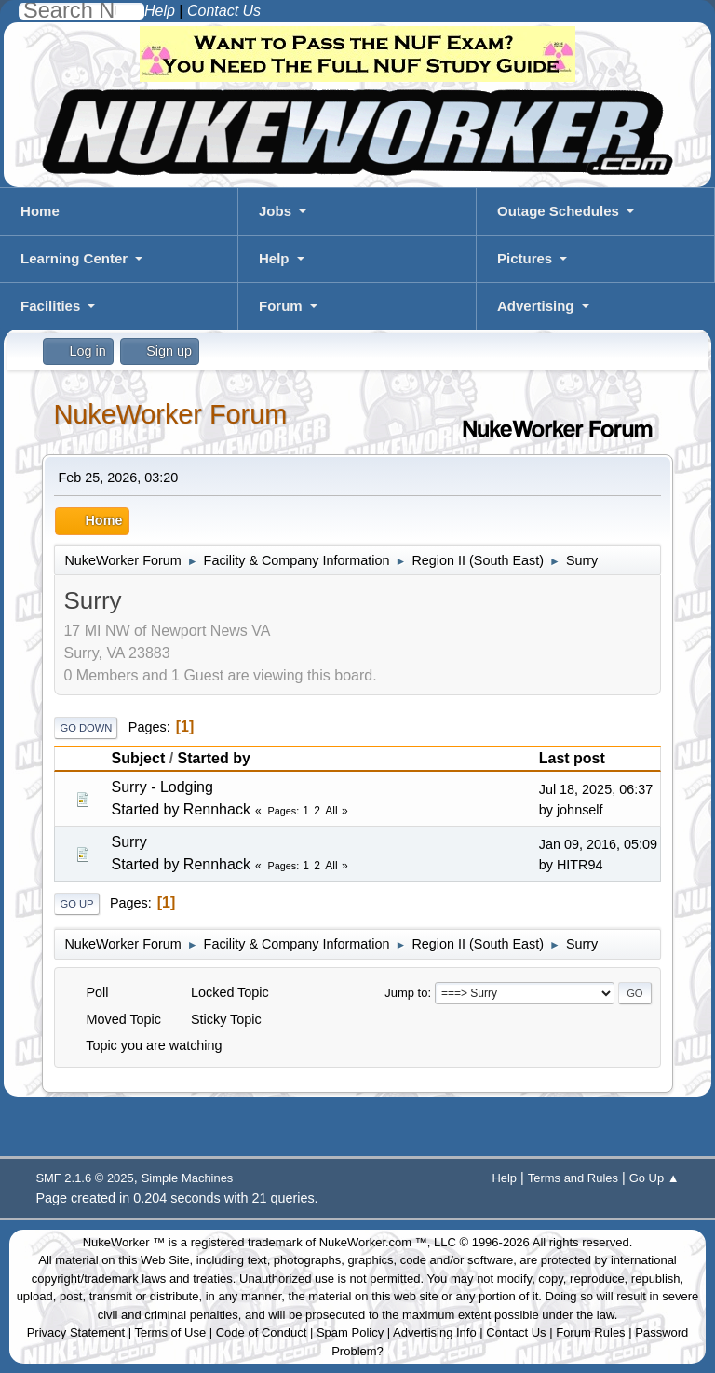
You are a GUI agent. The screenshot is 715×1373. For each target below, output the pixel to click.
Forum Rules (590, 1332)
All (331, 810)
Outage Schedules (558, 211)
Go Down (86, 728)
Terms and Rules (573, 1178)
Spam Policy (350, 1332)
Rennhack (216, 809)
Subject (138, 758)
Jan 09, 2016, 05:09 (598, 844)
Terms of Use (171, 1332)
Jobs (275, 211)
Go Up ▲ (654, 1178)
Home (40, 211)
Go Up (76, 903)
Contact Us (516, 1332)
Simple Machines (188, 1178)
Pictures (524, 258)
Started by (214, 758)
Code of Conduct (261, 1332)
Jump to (405, 993)
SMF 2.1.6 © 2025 (84, 1178)
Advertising (535, 306)
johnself (580, 809)
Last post (572, 758)
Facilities (50, 306)
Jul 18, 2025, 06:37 (596, 789)
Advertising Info (435, 1332)
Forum (281, 306)
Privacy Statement (76, 1332)
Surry (128, 842)
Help (274, 258)
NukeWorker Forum (170, 414)
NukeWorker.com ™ (373, 1242)
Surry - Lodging (161, 787)
